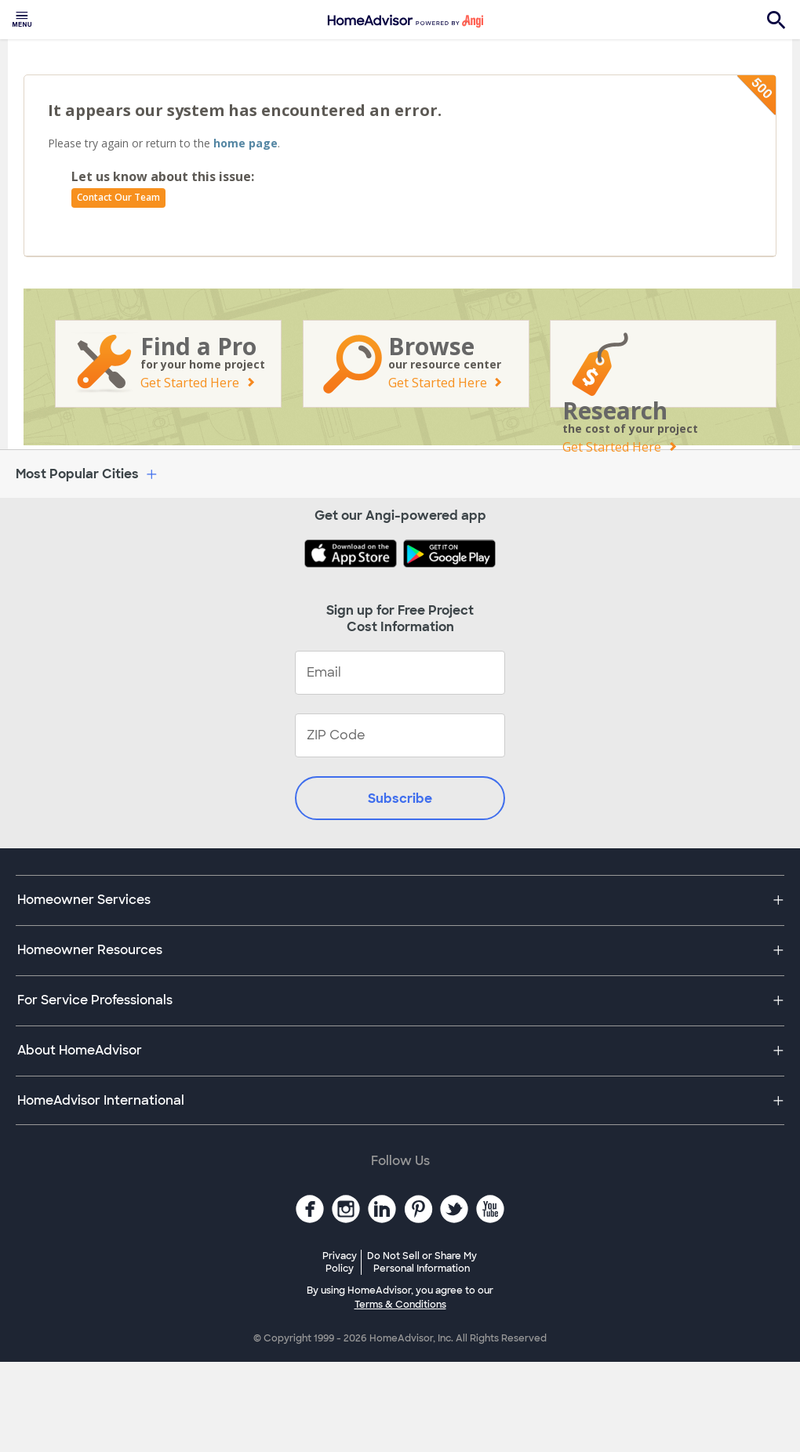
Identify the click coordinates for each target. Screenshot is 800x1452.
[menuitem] (22, 19)
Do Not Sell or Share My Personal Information (422, 1262)
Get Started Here (189, 382)
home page (245, 143)
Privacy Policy (339, 1262)
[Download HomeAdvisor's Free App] (353, 555)
